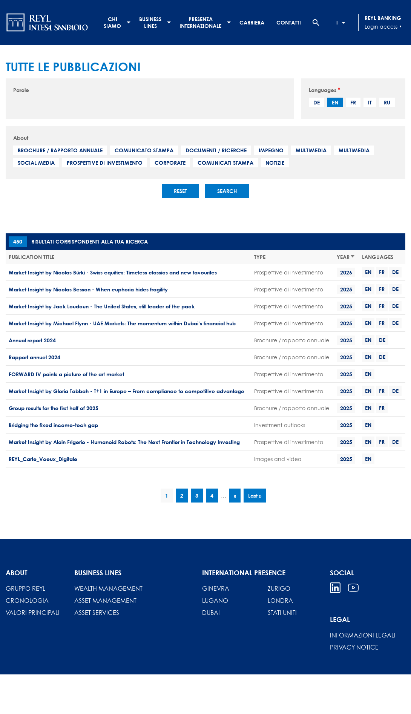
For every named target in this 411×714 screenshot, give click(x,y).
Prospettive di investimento (105, 162)
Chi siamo (112, 22)
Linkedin (335, 587)
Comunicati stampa (225, 162)
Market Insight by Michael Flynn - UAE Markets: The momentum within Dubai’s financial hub (122, 323)
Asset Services (96, 612)
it (370, 102)
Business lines (150, 22)
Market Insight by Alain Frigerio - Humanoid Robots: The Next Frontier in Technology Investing (124, 442)
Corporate (170, 162)
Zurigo (279, 588)
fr (353, 102)
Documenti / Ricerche (216, 150)
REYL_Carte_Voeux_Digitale (43, 459)
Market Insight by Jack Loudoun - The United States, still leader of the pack (102, 306)
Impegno (271, 150)
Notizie (274, 162)
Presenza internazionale (200, 22)
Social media (36, 162)
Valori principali (33, 612)
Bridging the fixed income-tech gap (53, 425)
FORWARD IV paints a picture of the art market (66, 374)
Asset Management (105, 600)
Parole (21, 90)
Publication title (31, 257)
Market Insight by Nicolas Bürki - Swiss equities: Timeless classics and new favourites (113, 272)
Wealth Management (108, 588)
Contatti (288, 22)
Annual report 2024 (32, 340)
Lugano (215, 600)
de (316, 102)
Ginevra (215, 588)
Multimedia (311, 150)
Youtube (353, 587)
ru (387, 102)
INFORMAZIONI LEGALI (363, 635)
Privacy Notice (354, 647)
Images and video (277, 459)
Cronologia (27, 600)
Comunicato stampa (144, 150)
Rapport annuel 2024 (34, 357)
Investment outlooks (279, 425)
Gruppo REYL (25, 588)
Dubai (211, 612)
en (335, 102)
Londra (280, 600)
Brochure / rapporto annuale (60, 150)
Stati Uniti (282, 612)
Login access (384, 26)
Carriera (251, 22)
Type (259, 257)
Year (346, 257)
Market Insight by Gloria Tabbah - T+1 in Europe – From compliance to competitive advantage (126, 391)
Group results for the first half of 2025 (53, 408)
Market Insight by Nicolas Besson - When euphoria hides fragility (88, 289)
